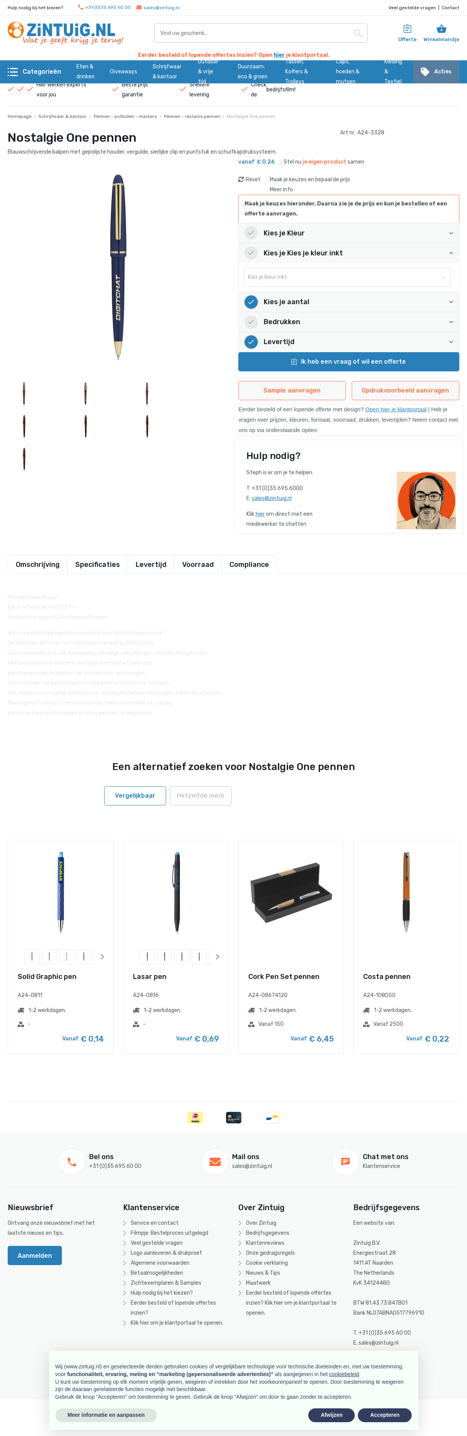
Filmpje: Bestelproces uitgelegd (169, 1233)
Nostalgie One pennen (251, 116)
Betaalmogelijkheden (157, 1273)
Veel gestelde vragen (412, 7)
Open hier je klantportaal (396, 409)
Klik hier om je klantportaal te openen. (177, 1323)
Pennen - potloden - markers (125, 116)
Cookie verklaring (267, 1263)
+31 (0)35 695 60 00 (104, 7)
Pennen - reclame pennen (192, 116)
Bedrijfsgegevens (267, 1233)
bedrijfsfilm (280, 89)
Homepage (20, 116)
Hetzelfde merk (200, 795)
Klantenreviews (265, 1243)
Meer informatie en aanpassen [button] (106, 1415)
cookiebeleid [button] (344, 1374)
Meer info (281, 189)
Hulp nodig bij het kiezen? (162, 1293)
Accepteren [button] (384, 1415)
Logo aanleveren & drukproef (166, 1253)
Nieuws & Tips (263, 1273)
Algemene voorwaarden (160, 1263)
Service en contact (155, 1223)
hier (279, 55)
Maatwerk (258, 1283)
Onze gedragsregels (270, 1253)
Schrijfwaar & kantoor (62, 116)
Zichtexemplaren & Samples (166, 1283)
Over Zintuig (261, 1223)
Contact (450, 7)
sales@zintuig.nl (157, 7)
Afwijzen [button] (331, 1415)
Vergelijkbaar (135, 795)
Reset (253, 179)
